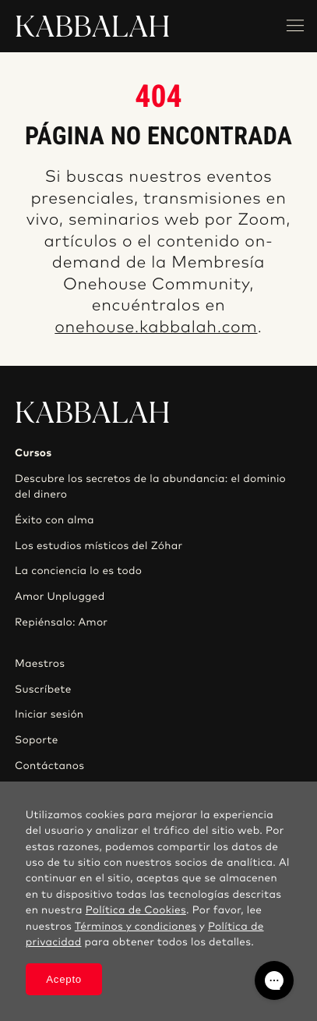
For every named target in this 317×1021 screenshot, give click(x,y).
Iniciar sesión (49, 714)
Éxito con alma (54, 520)
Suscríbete (43, 689)
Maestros (40, 663)
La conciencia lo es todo (78, 570)
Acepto (64, 979)
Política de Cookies (136, 910)
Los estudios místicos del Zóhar (98, 546)
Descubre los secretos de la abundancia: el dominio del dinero (150, 486)
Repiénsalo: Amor (61, 622)
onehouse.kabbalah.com (156, 328)
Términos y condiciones (135, 926)
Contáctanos (49, 765)
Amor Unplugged (59, 596)
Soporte (36, 740)
